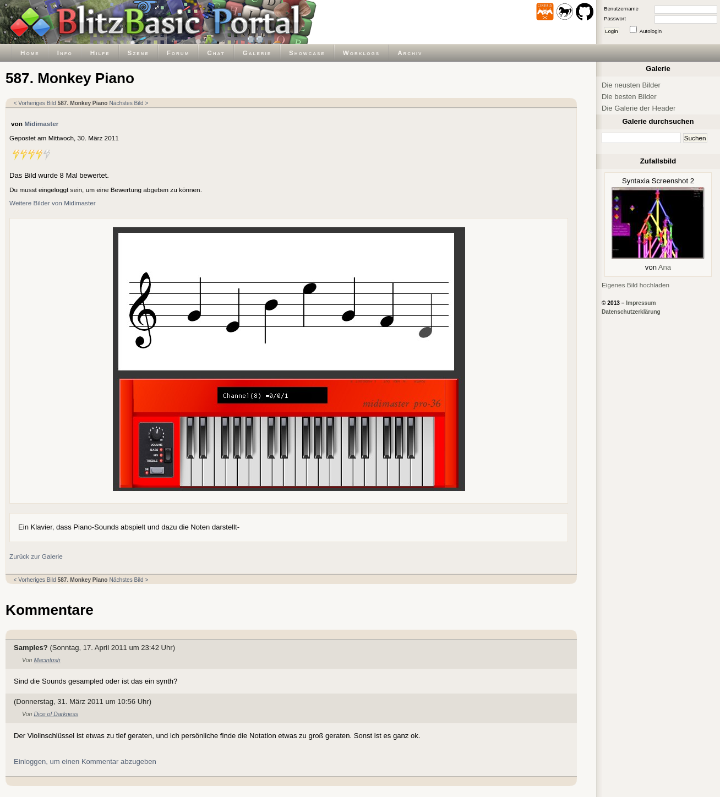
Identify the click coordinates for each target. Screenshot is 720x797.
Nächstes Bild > (128, 103)
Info (65, 52)
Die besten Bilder (629, 96)
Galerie (257, 52)
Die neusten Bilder (631, 85)
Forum (178, 52)
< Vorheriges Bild (35, 103)
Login (611, 31)
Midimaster (41, 123)
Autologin (651, 31)
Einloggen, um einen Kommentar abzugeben (85, 761)
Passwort (615, 18)
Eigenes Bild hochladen (635, 284)
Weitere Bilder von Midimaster (52, 202)
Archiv (409, 52)
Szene (138, 52)
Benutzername (621, 9)
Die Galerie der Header (638, 108)
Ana (664, 267)
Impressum (641, 303)
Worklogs (361, 52)
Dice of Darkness (56, 714)
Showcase (307, 52)
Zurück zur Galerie (36, 556)
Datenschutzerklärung (631, 312)
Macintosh (47, 660)
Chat (216, 52)
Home (30, 52)
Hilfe (100, 52)
